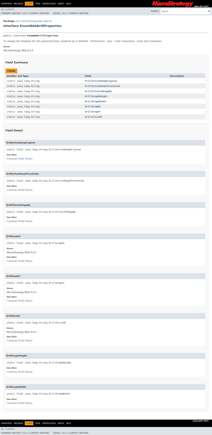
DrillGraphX (93, 106)
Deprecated (49, 4)
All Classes (7, 9)
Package (18, 4)
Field (25, 13)
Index (61, 4)
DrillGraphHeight (96, 96)
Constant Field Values (19, 158)
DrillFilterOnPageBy (98, 91)
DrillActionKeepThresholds (102, 86)
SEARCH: (155, 11)
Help (68, 4)
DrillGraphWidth (95, 101)
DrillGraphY (93, 111)
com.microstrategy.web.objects (33, 21)
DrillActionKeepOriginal (101, 81)
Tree (37, 4)
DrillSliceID (93, 117)
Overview (6, 4)
